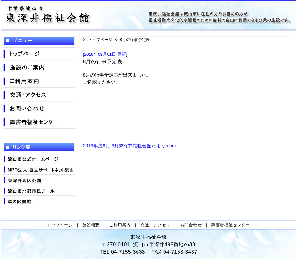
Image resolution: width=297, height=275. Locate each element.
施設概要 (91, 225)
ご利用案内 (120, 225)
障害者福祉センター (230, 225)
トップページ (101, 40)
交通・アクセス (156, 225)
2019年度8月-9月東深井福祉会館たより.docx (130, 145)
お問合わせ (191, 225)
